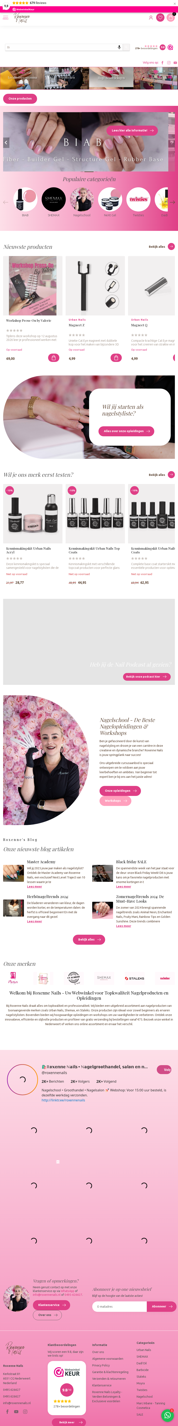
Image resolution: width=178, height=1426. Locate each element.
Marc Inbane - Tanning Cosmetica (151, 1407)
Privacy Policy (101, 1367)
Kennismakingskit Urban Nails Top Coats (94, 552)
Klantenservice (52, 1307)
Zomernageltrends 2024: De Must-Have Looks (140, 901)
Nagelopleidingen (155, 78)
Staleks (141, 1378)
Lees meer (34, 888)
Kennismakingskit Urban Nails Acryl (28, 552)
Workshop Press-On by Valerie (28, 322)
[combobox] (64, 47)
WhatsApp (67, 1293)
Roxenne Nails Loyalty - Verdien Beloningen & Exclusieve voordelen (107, 1398)
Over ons (47, 1317)
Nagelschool (145, 1398)
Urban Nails (144, 1351)
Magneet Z (77, 327)
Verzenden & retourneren (109, 1380)
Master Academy (41, 863)
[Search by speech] (119, 47)
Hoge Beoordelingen (111, 78)
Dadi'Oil (142, 1365)
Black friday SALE (131, 863)
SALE (140, 1416)
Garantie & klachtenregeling (110, 1374)
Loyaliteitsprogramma (22, 77)
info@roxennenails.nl (47, 1296)
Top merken (67, 77)
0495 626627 (11, 1391)
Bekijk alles (162, 248)
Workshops (116, 803)
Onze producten (20, 100)
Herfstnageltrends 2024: (47, 898)
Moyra (141, 1385)
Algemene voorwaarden (107, 1360)
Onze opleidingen (121, 793)
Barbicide (143, 1371)
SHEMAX (142, 1358)
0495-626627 (73, 1296)
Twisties (142, 1391)
